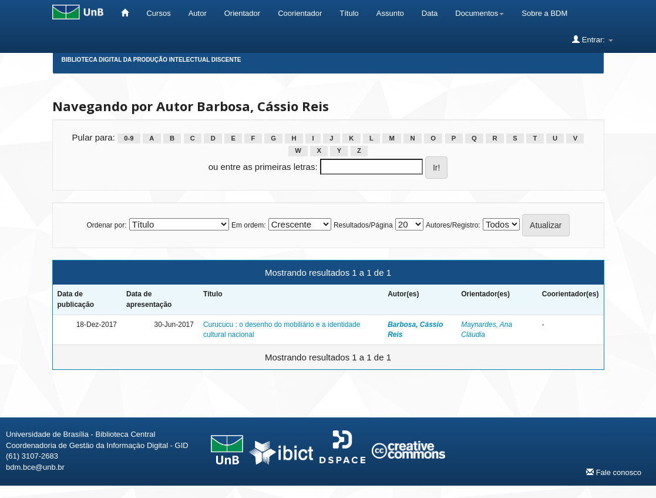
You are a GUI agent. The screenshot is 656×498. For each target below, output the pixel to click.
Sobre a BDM (544, 13)
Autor (198, 13)
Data (430, 13)
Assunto (390, 13)
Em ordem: (248, 225)
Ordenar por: (106, 225)
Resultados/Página (363, 225)
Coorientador (300, 13)
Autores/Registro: (453, 225)
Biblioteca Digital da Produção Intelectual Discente (151, 59)
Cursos (158, 13)
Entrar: (592, 39)
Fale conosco (613, 472)
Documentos (479, 13)
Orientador (242, 13)
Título (349, 13)
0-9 (128, 138)
